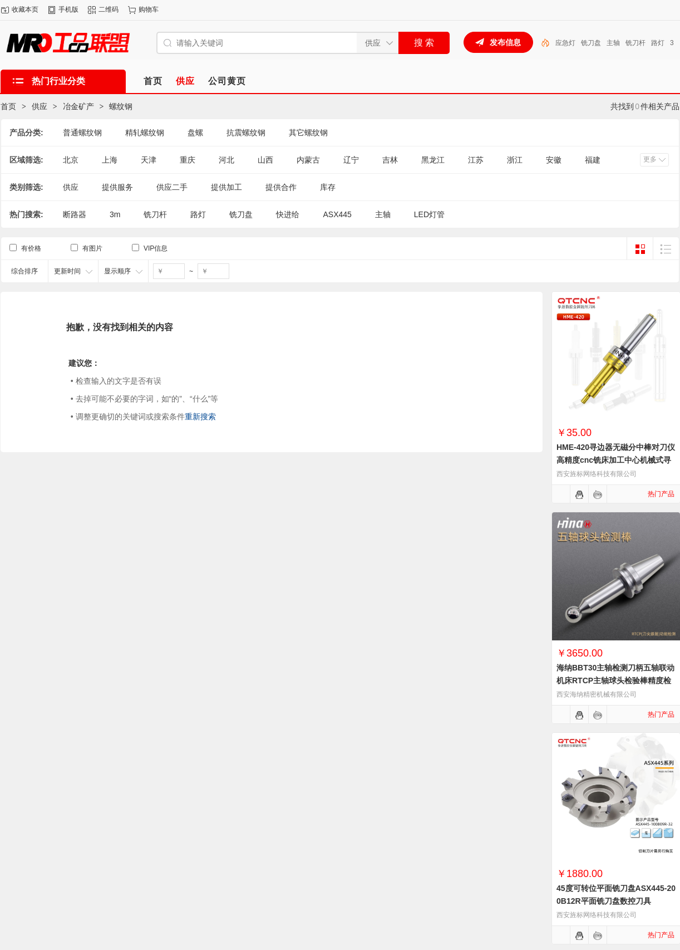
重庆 (187, 159)
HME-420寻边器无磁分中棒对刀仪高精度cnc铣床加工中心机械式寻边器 (615, 460)
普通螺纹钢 (82, 132)
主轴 (645, 43)
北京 (70, 159)
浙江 (515, 159)
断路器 (74, 214)
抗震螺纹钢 (245, 132)
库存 (328, 187)
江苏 (476, 159)
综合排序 (24, 271)
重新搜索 (200, 416)
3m (115, 214)
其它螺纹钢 (308, 132)
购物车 (149, 9)
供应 (39, 106)
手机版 (68, 9)
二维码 (108, 9)
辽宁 (351, 159)
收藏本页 (25, 9)
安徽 (553, 159)
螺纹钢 (120, 106)
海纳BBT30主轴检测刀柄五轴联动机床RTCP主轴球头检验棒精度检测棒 (615, 680)
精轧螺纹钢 (144, 132)
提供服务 (117, 187)
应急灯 (597, 43)
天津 (148, 159)
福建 (592, 159)
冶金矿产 (78, 106)
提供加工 (226, 187)
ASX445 (337, 214)
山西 (265, 159)
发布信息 (505, 42)
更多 (650, 159)
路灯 (198, 214)
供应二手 (172, 187)
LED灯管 (568, 43)
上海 (109, 159)
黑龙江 (433, 159)
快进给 (287, 214)
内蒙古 (308, 159)
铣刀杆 (155, 214)
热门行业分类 (58, 81)
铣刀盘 (623, 43)
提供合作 (281, 187)
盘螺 (195, 132)
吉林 (390, 159)
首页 (8, 106)
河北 (226, 159)
